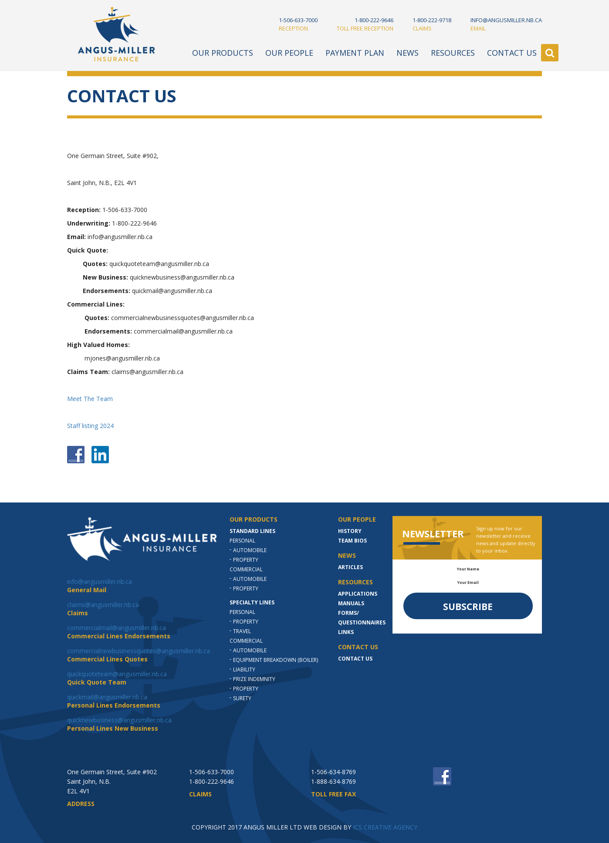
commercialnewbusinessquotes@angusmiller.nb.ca (138, 651)
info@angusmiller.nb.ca (99, 581)
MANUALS (351, 603)
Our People (289, 52)
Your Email (468, 582)
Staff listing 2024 (90, 426)
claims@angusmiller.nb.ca (103, 604)
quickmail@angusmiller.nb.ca (107, 697)
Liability (244, 669)
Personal (242, 540)
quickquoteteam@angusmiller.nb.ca (117, 674)
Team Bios (352, 540)
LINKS (346, 632)
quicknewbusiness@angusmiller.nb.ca (119, 720)
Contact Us (512, 52)
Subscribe (468, 606)
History (350, 531)
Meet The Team (90, 399)
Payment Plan (354, 52)
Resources (453, 52)
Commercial (246, 569)
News (407, 52)
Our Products (222, 52)
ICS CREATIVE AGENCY (385, 827)
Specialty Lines (252, 602)
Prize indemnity (254, 679)
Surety (242, 698)
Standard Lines (252, 531)
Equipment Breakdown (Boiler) (275, 660)
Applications (357, 593)
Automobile (250, 550)
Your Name (468, 569)
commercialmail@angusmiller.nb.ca (116, 628)
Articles (350, 567)
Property (245, 559)
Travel (242, 631)
